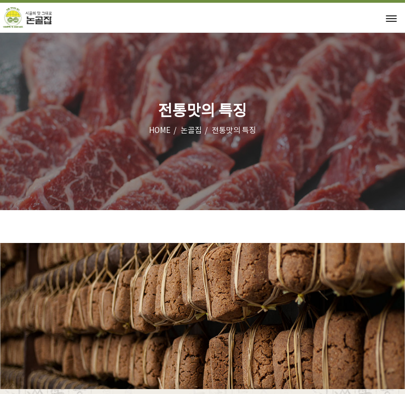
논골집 (191, 130)
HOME (160, 130)
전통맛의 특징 (234, 130)
